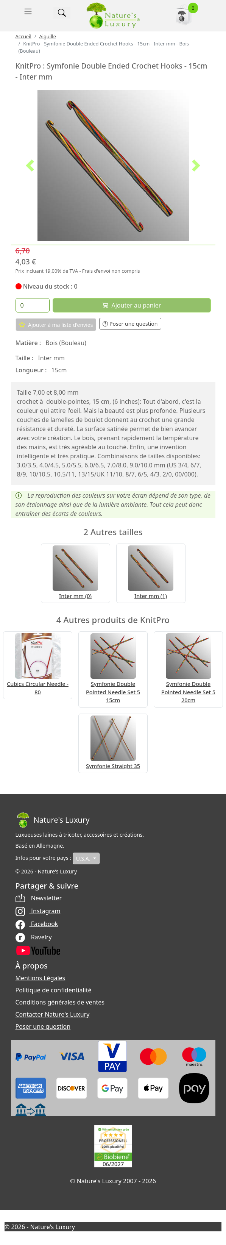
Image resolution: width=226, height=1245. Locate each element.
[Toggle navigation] (28, 11)
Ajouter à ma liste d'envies (56, 324)
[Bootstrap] (53, 820)
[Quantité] (33, 305)
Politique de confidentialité (54, 990)
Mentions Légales (40, 978)
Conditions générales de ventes (60, 1002)
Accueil (23, 36)
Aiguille (47, 36)
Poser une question (130, 323)
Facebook (37, 924)
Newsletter (39, 898)
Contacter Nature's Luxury (53, 1014)
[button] (30, 165)
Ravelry (34, 937)
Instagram (38, 911)
